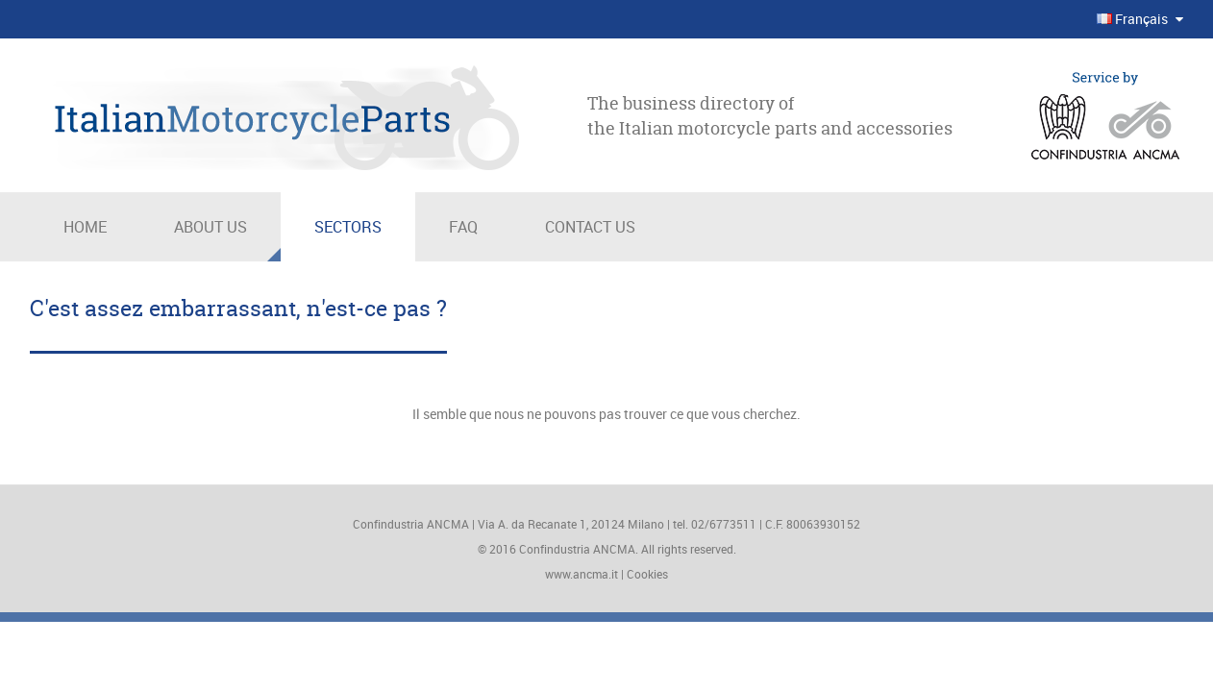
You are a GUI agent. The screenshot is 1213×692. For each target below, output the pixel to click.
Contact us (590, 226)
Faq (463, 226)
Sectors (348, 226)
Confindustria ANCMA (577, 548)
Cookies (647, 573)
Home (85, 226)
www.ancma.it (581, 573)
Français (1134, 19)
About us (210, 226)
